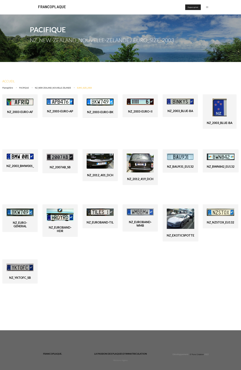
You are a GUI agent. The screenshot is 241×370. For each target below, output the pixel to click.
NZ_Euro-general (20, 224)
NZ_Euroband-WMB (140, 223)
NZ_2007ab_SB (60, 167)
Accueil (8, 81)
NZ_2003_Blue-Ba (180, 111)
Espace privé (193, 7)
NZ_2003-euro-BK (100, 112)
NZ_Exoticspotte (180, 235)
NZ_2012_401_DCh (100, 175)
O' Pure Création (197, 354)
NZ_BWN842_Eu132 (220, 166)
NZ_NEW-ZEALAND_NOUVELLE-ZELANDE (53, 87)
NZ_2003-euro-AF (20, 112)
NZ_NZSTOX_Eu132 (220, 222)
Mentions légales (120, 360)
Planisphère (7, 87)
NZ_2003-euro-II (140, 111)
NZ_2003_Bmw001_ (20, 166)
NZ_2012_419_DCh (140, 179)
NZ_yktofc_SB (20, 277)
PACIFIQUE (24, 87)
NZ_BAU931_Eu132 (180, 166)
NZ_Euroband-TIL (100, 222)
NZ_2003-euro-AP (60, 111)
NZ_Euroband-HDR (60, 229)
